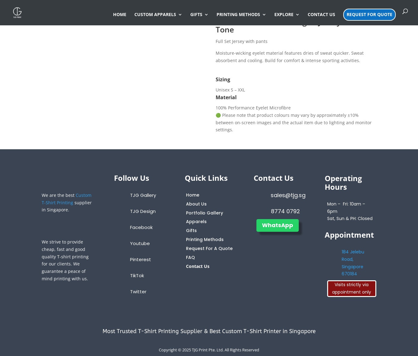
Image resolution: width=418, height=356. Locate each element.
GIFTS (196, 14)
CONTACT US (321, 14)
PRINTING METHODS (238, 14)
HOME (119, 14)
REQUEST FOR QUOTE (369, 14)
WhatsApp (277, 225)
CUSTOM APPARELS (155, 14)
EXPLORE (283, 14)
